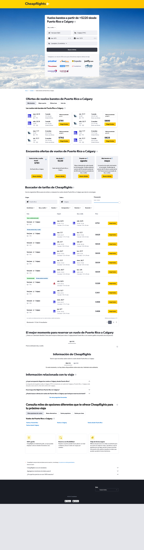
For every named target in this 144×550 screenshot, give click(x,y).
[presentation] (75, 22)
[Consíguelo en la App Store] (75, 501)
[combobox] (52, 27)
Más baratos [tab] (31, 103)
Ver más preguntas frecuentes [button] (58, 397)
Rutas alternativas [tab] (51, 413)
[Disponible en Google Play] (68, 501)
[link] (37, 176)
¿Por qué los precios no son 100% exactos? (73, 474)
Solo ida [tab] (63, 103)
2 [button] (113, 322)
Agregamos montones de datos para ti (73, 471)
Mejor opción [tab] (42, 103)
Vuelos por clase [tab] (79, 413)
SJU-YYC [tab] (72, 341)
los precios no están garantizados (66, 462)
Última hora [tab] (53, 103)
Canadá (32, 90)
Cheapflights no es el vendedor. (73, 468)
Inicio (26, 90)
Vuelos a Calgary (62, 422)
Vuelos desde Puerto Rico (95, 422)
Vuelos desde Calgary (32, 425)
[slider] (119, 202)
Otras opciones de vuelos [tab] (34, 413)
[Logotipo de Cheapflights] (35, 4)
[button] (58, 38)
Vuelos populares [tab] (66, 413)
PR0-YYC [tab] (68, 363)
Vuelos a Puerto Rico (32, 422)
